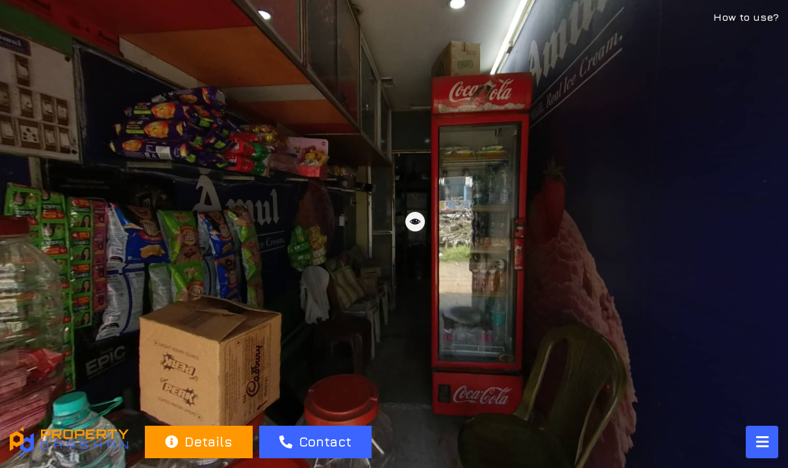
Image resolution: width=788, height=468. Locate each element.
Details (198, 441)
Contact (315, 441)
